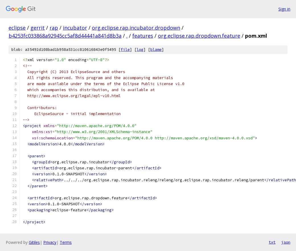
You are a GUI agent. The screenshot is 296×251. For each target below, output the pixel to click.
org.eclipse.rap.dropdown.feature (199, 35)
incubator (75, 27)
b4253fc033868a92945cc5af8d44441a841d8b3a (65, 35)
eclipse (17, 27)
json (285, 242)
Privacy (49, 242)
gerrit (37, 27)
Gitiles (34, 242)
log (140, 49)
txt (272, 242)
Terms (66, 242)
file (125, 49)
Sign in (284, 9)
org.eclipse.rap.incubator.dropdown (136, 27)
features (142, 35)
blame (156, 49)
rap (54, 27)
